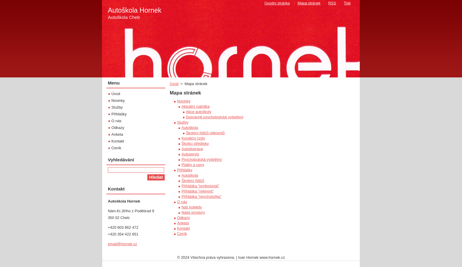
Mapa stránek (309, 3)
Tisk (347, 3)
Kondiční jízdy (193, 138)
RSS (332, 3)
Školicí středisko (195, 143)
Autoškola (190, 127)
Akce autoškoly (198, 112)
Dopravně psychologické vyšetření (214, 117)
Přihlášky (184, 170)
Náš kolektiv (192, 207)
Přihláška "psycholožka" (202, 196)
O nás (182, 202)
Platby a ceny (193, 164)
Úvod (174, 84)
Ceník (182, 233)
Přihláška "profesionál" (200, 186)
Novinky (184, 101)
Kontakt (183, 228)
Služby (182, 122)
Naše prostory (193, 212)
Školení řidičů (193, 180)
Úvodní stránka (277, 3)
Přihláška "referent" (198, 191)
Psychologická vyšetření (202, 159)
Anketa (183, 223)
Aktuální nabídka (195, 106)
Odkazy (183, 217)
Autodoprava (192, 149)
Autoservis (190, 154)
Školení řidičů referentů (205, 133)
